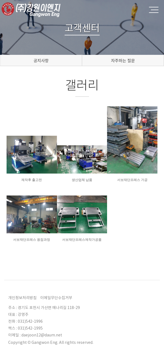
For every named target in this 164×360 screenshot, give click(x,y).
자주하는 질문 (123, 60)
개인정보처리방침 (22, 297)
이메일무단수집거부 (56, 297)
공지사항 (40, 60)
